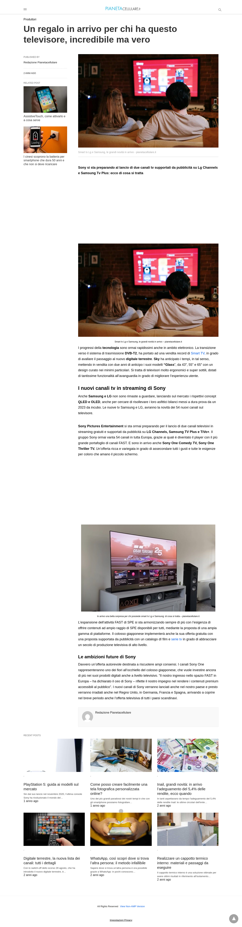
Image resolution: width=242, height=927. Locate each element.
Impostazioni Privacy (121, 920)
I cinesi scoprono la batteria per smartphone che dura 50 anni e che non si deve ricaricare (44, 160)
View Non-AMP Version (132, 906)
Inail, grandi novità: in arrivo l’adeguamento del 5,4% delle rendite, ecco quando (181, 789)
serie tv (176, 639)
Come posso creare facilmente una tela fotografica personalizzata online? (118, 789)
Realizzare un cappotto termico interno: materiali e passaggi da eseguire (182, 863)
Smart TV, (198, 353)
